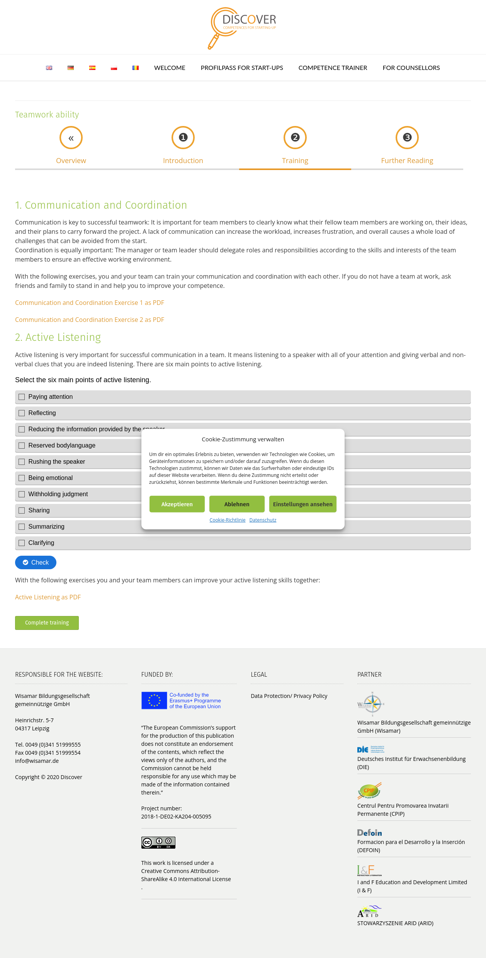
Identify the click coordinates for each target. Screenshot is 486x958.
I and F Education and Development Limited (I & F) (412, 886)
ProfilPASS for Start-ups (242, 67)
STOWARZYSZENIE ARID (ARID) (395, 923)
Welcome (169, 67)
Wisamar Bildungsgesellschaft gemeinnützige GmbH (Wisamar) (414, 726)
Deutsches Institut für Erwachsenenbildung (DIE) (411, 763)
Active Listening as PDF (48, 597)
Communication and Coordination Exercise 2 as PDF (89, 319)
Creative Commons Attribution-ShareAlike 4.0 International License (186, 875)
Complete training (47, 622)
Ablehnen (237, 503)
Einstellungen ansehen (303, 503)
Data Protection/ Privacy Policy (289, 695)
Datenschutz (263, 520)
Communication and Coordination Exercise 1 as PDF (89, 302)
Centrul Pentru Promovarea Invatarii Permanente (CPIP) (403, 809)
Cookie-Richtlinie (228, 520)
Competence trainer (333, 67)
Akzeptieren (177, 503)
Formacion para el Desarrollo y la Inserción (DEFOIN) (411, 846)
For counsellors (411, 67)
